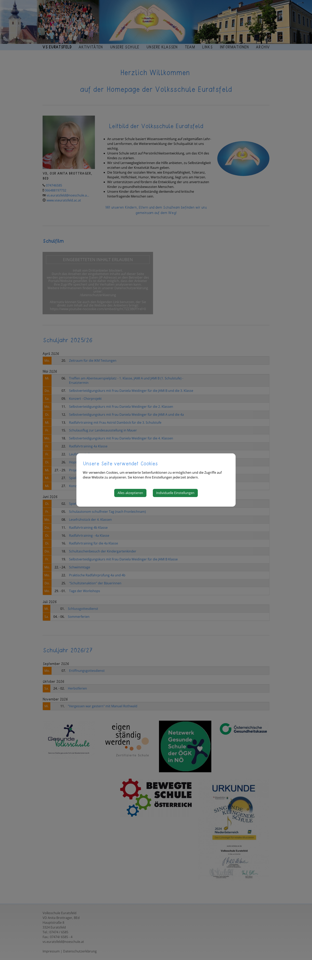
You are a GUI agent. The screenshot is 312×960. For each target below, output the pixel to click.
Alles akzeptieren (130, 493)
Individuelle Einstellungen (175, 493)
